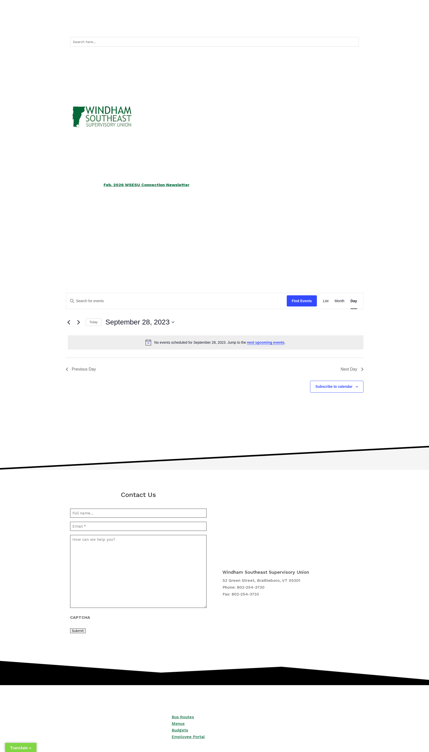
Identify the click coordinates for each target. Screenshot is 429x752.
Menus (178, 723)
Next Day (352, 369)
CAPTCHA (80, 617)
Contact (352, 25)
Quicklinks (279, 25)
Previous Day (81, 369)
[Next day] (79, 322)
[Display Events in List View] (326, 301)
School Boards (181, 235)
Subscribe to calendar (333, 386)
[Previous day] (69, 322)
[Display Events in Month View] (339, 301)
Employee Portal (188, 736)
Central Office (327, 235)
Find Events (302, 301)
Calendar (331, 25)
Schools (77, 235)
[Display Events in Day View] (354, 301)
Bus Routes (308, 25)
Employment (277, 235)
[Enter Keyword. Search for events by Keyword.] (176, 301)
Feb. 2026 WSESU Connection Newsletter (157, 184)
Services (126, 235)
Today (94, 322)
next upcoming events (265, 342)
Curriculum (227, 235)
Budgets (180, 730)
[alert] (215, 342)
